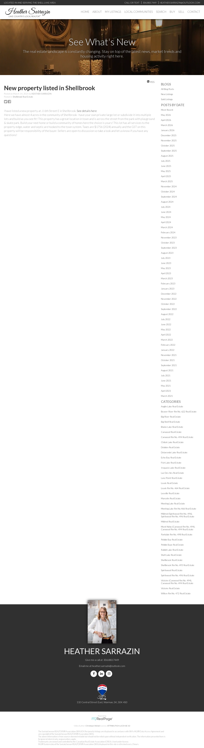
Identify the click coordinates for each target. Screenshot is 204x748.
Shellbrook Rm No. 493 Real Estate (177, 565)
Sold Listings (167, 99)
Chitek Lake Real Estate (172, 442)
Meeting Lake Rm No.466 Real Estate (178, 508)
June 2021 (166, 380)
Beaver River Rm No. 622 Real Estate (179, 411)
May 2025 (166, 171)
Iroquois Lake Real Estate (173, 467)
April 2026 (166, 120)
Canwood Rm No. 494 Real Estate (177, 437)
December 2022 (168, 293)
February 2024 (168, 232)
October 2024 (168, 191)
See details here (87, 111)
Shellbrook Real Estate (23, 96)
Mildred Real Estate (170, 521)
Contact (193, 11)
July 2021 (165, 375)
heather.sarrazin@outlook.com (108, 665)
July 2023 (165, 258)
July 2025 (165, 160)
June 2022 (166, 324)
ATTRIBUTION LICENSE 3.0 (118, 726)
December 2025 (168, 135)
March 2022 (167, 339)
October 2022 (168, 304)
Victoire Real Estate (170, 588)
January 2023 (167, 288)
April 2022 (166, 334)
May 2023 (166, 268)
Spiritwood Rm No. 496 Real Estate (177, 575)
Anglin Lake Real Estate (172, 406)
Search (161, 11)
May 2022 (166, 329)
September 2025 (169, 150)
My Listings (113, 11)
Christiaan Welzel (92, 726)
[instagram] (109, 673)
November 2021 (169, 355)
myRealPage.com (102, 719)
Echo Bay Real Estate (171, 457)
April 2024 (166, 222)
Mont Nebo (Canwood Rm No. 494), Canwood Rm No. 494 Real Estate (178, 528)
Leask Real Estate (169, 483)
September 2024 (169, 196)
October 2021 (168, 360)
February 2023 (168, 283)
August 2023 (167, 252)
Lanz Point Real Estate (171, 478)
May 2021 (166, 385)
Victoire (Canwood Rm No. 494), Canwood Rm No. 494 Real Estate (177, 582)
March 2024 (167, 227)
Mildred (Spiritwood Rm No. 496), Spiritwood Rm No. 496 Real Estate (177, 515)
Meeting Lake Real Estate (173, 503)
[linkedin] (102, 673)
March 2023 (167, 278)
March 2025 (167, 181)
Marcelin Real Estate (171, 498)
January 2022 (167, 350)
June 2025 (166, 166)
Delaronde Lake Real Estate (174, 452)
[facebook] (94, 673)
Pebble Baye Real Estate (172, 544)
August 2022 (167, 314)
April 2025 (166, 176)
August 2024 (167, 201)
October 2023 (168, 242)
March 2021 (167, 396)
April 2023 (166, 273)
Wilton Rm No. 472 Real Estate (176, 593)
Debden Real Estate (170, 447)
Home (85, 11)
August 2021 (167, 370)
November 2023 (169, 237)
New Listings (167, 94)
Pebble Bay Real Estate (172, 539)
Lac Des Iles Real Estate (172, 472)
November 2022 (169, 298)
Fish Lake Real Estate (171, 462)
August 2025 (167, 155)
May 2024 (166, 217)
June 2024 (166, 212)
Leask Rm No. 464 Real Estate (175, 488)
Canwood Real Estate (171, 432)
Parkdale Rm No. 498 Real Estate (176, 534)
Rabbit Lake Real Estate (172, 549)
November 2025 (169, 140)
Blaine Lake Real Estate (172, 426)
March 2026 (167, 125)
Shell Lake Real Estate (171, 555)
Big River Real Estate (171, 416)
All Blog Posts (167, 89)
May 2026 (166, 115)
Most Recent (167, 109)
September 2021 (169, 365)
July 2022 (165, 319)
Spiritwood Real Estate (171, 570)
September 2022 (169, 309)
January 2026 (167, 130)
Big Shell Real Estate (170, 421)
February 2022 (168, 344)
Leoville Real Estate (170, 493)
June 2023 (166, 263)
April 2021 (166, 390)
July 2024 (165, 206)
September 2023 (169, 247)
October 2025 (168, 145)
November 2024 (169, 186)
